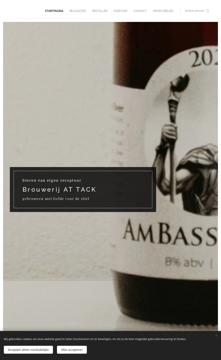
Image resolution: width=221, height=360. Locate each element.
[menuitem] (62, 11)
